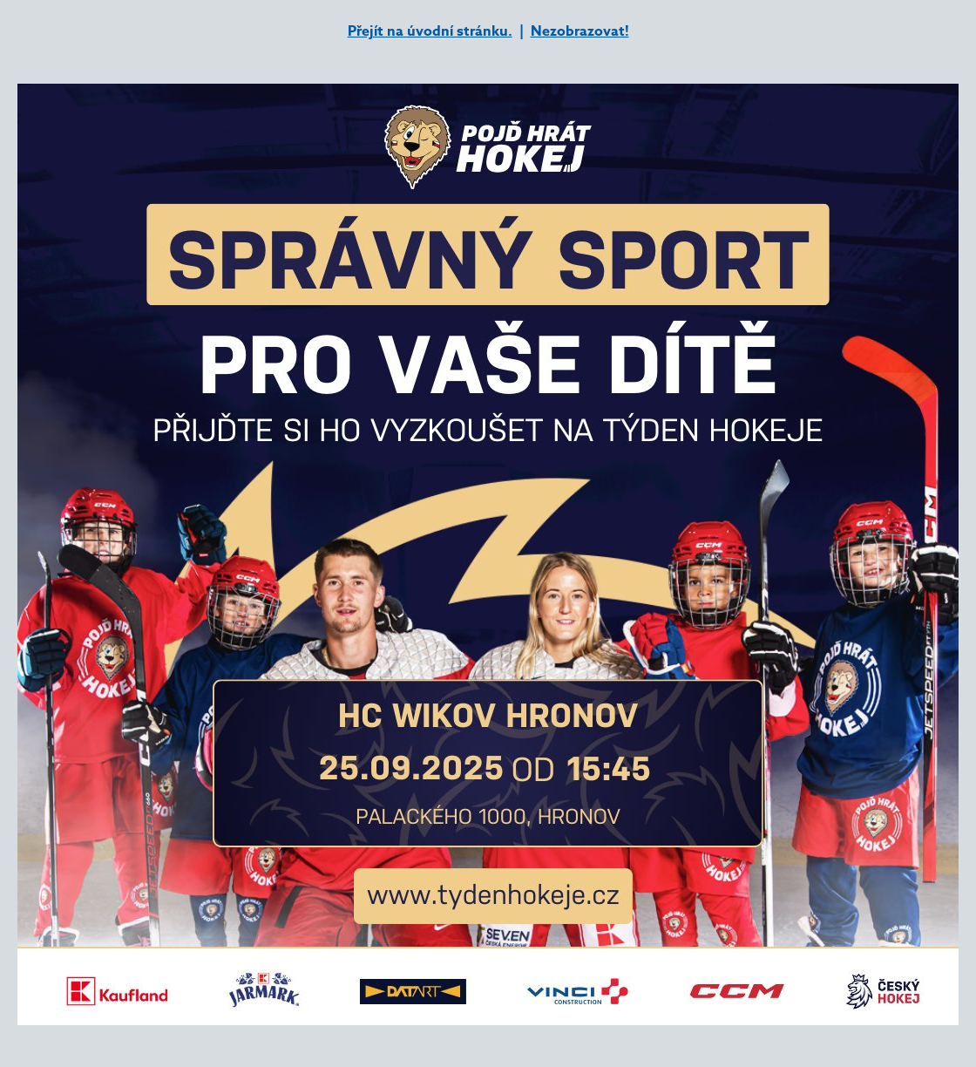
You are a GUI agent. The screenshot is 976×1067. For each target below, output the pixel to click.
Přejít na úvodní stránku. (430, 31)
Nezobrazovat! (580, 31)
